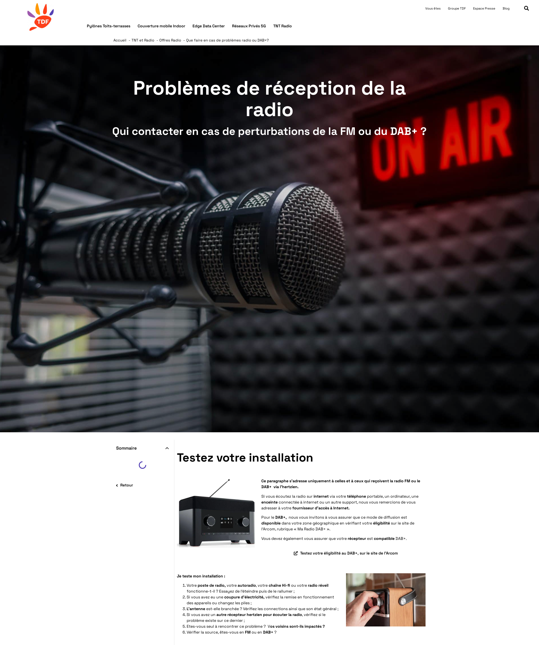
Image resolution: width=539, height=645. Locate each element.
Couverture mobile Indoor (161, 26)
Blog (506, 8)
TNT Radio (282, 26)
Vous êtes (433, 8)
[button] (526, 8)
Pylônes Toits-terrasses (108, 26)
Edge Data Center (209, 26)
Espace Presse (484, 8)
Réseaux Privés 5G (249, 26)
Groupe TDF (457, 8)
